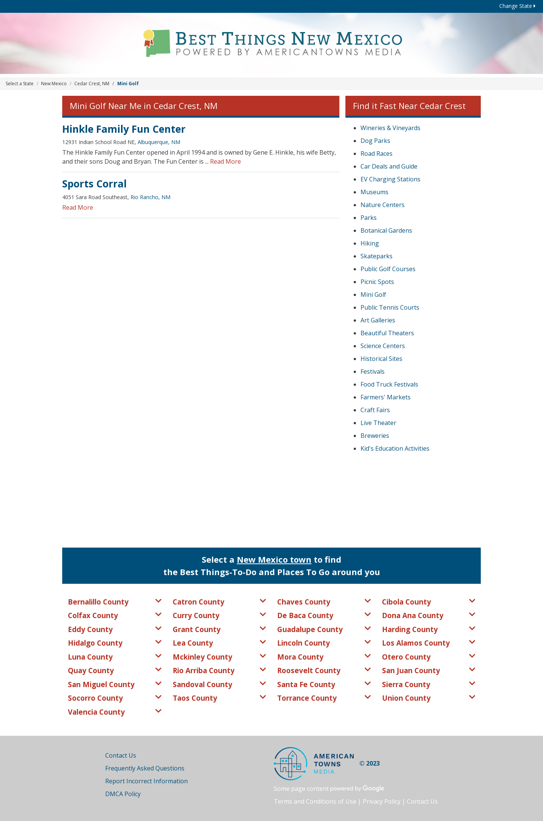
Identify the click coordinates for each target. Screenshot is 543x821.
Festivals (372, 371)
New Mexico (54, 83)
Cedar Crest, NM (91, 83)
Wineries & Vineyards (390, 128)
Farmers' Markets (385, 397)
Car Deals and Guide (388, 166)
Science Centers (382, 346)
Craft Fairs (375, 410)
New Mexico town (274, 559)
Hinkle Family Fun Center (124, 129)
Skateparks (376, 256)
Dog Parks (375, 141)
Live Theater (378, 423)
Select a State (20, 83)
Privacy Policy (381, 801)
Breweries (374, 435)
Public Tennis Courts (389, 307)
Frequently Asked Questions (144, 768)
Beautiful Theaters (387, 333)
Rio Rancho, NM (150, 197)
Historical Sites (381, 358)
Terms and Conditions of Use (315, 801)
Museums (374, 192)
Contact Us (120, 755)
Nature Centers (382, 205)
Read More (225, 161)
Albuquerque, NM (159, 142)
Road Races (376, 153)
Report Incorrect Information (146, 781)
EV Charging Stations (390, 179)
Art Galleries (377, 320)
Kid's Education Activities (394, 448)
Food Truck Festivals (389, 384)
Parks (368, 217)
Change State (517, 5)
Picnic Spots (377, 282)
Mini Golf (373, 294)
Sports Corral (94, 183)
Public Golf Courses (388, 269)
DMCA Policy (123, 794)
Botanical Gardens (386, 230)
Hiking (369, 243)
